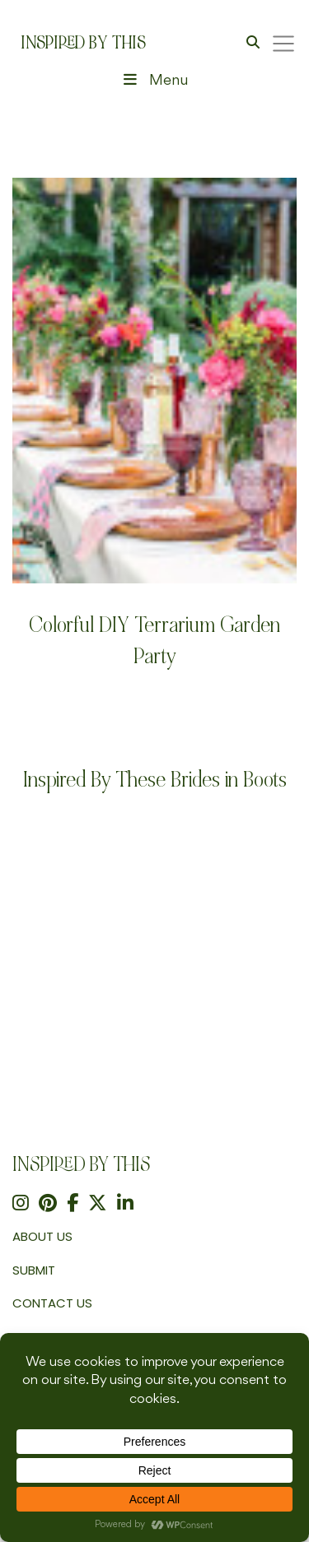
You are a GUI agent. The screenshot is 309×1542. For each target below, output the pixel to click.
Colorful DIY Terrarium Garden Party (154, 641)
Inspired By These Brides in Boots (155, 779)
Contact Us (52, 1303)
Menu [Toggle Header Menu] (154, 80)
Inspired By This (83, 42)
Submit (33, 1270)
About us (42, 1236)
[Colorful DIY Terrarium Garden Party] (154, 380)
